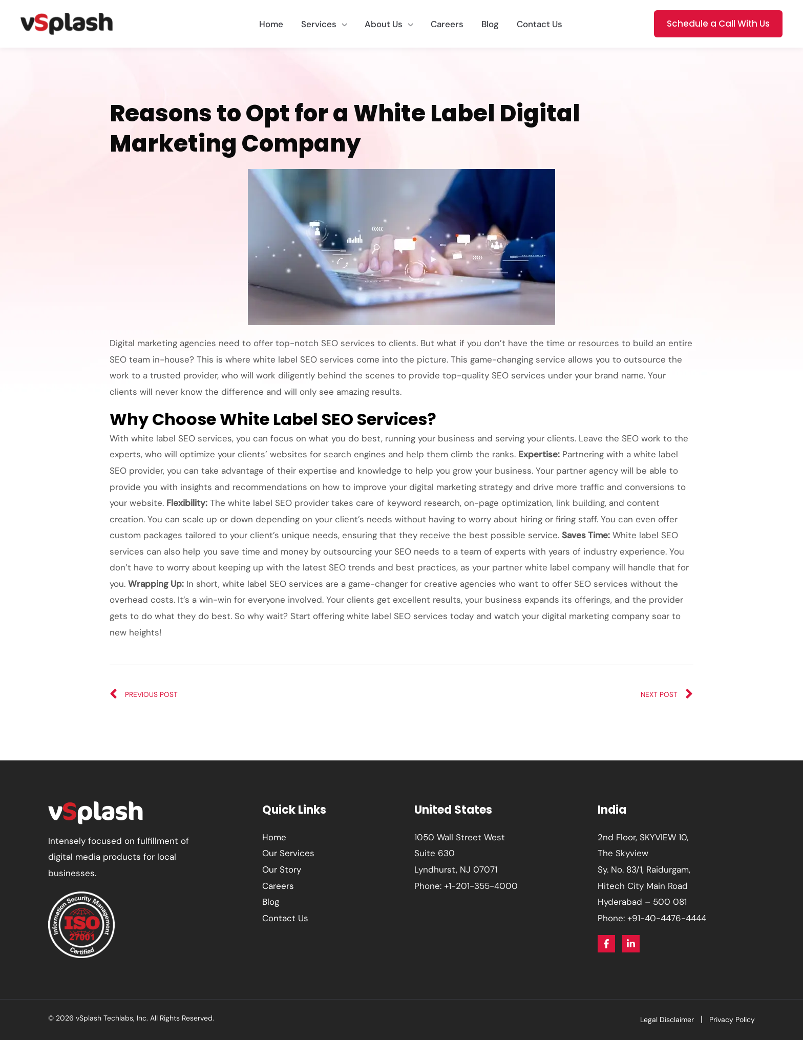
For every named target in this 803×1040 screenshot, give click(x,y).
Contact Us (285, 918)
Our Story (281, 869)
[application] (341, 24)
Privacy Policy (732, 1019)
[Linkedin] (631, 943)
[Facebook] (606, 943)
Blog (270, 901)
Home (274, 837)
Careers (278, 886)
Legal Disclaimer (667, 1019)
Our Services (288, 853)
